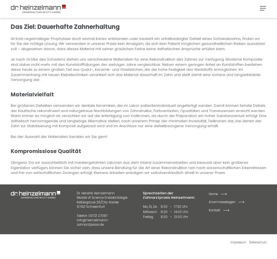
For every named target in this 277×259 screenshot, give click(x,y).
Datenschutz (258, 242)
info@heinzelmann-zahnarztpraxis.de (93, 222)
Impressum (238, 242)
